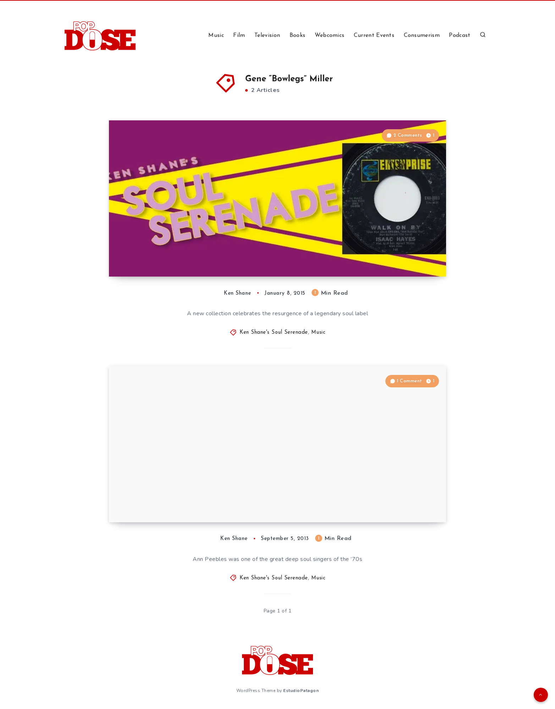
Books (298, 35)
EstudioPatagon (301, 690)
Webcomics (330, 35)
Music (216, 35)
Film (239, 35)
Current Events (374, 35)
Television (267, 35)
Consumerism (422, 35)
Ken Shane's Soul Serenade (274, 332)
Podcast (459, 35)
